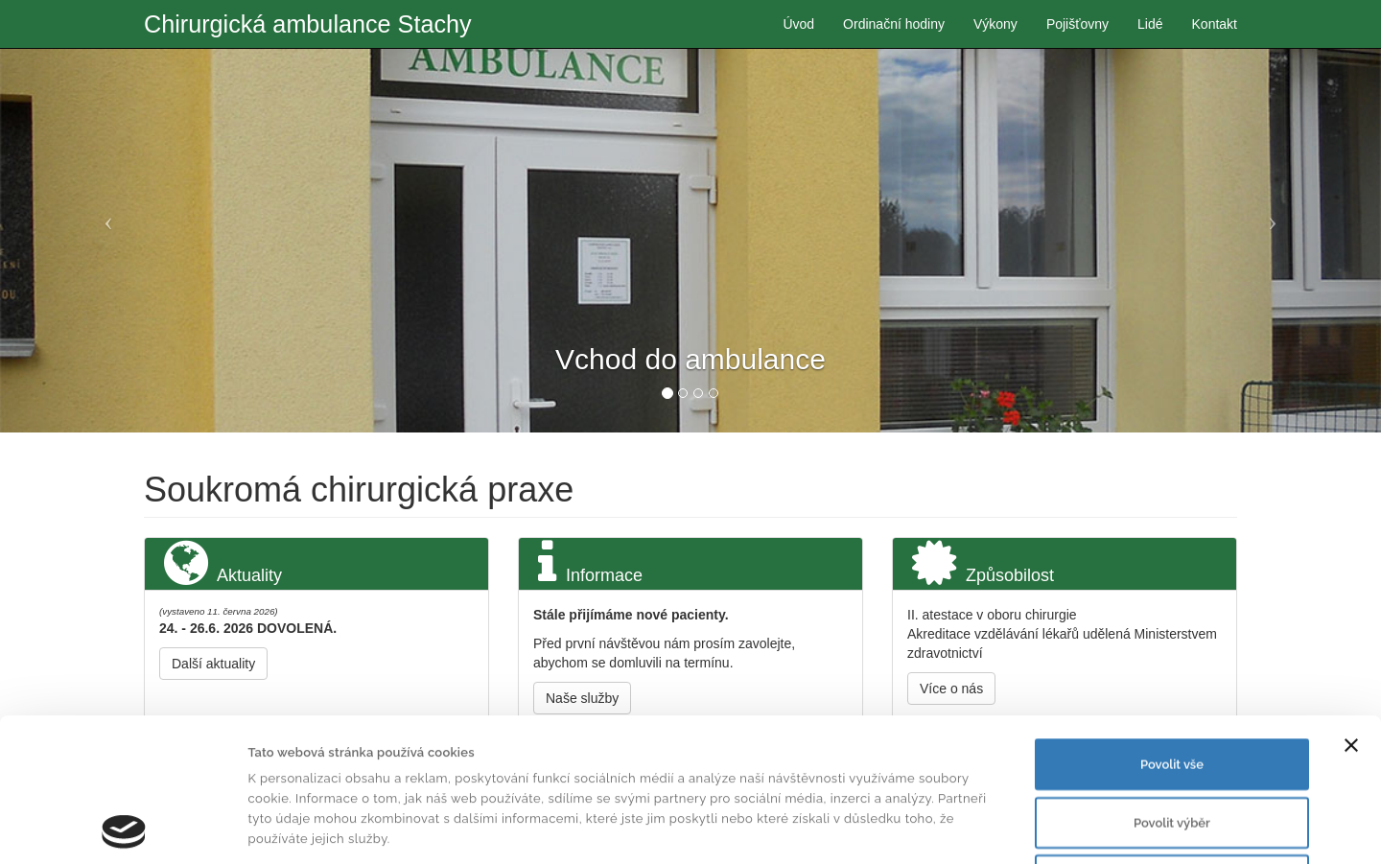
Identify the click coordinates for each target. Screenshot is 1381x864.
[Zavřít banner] (1351, 611)
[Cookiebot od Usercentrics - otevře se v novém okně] (124, 828)
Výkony (995, 24)
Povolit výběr (1172, 688)
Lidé (1149, 24)
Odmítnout (1172, 745)
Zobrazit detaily (926, 828)
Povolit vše (1172, 629)
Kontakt (1214, 24)
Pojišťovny (1077, 24)
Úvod (798, 24)
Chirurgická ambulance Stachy (308, 24)
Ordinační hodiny (894, 24)
